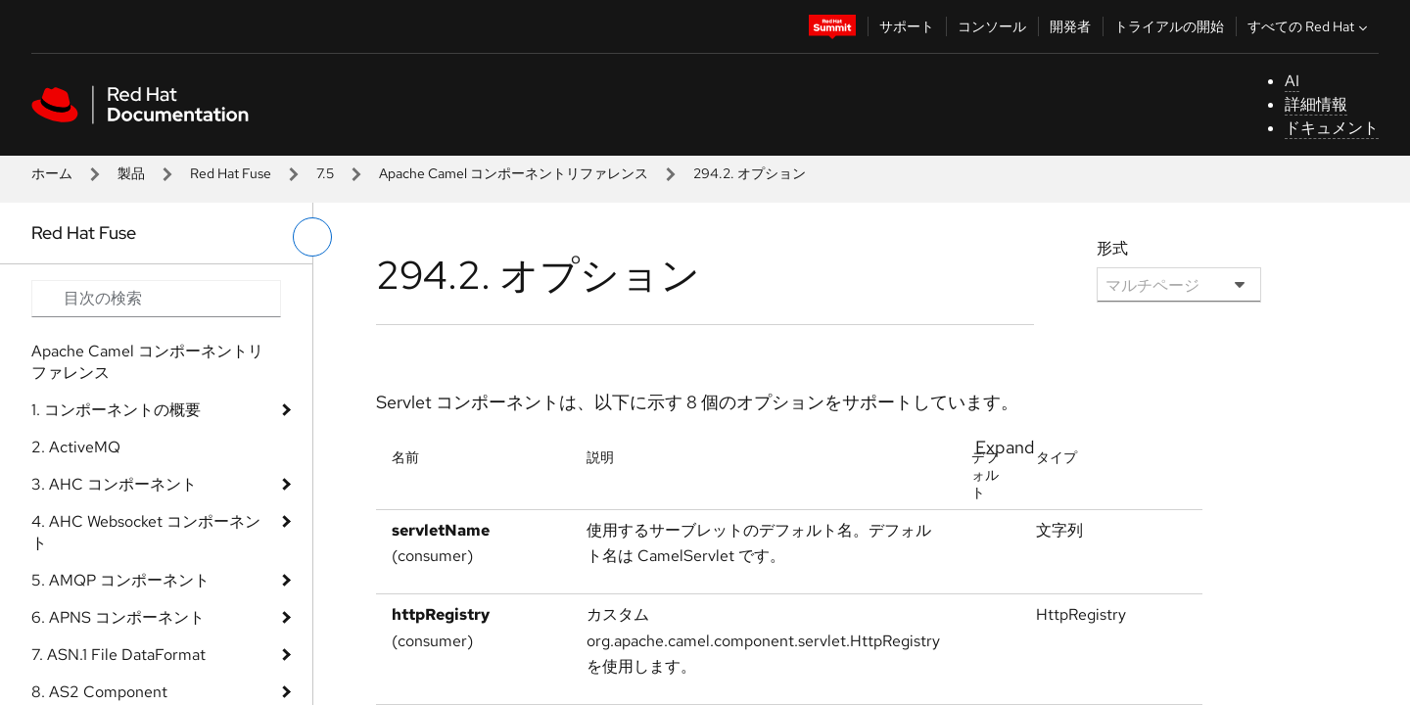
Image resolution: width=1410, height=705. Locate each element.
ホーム (51, 173)
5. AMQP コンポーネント (120, 580)
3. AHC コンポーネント (114, 484)
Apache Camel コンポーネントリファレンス (513, 173)
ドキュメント (1332, 128)
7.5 (325, 173)
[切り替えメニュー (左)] (312, 237)
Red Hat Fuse (230, 173)
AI (1292, 80)
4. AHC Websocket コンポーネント (145, 532)
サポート (906, 26)
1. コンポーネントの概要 (116, 410)
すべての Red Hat (1309, 26)
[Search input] (156, 298)
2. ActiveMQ (75, 447)
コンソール (992, 26)
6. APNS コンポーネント (118, 617)
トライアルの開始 (1169, 26)
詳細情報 (1316, 104)
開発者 (1070, 26)
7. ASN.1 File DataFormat (118, 654)
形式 (1112, 248)
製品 (131, 173)
